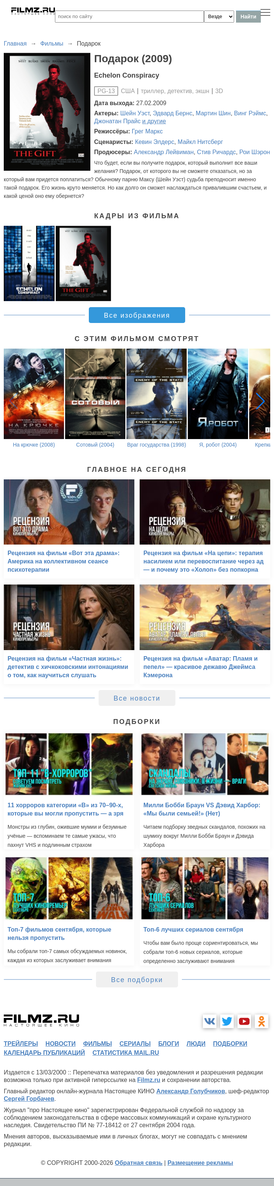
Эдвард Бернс (172, 113)
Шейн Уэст (135, 113)
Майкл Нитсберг (200, 142)
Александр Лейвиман (163, 152)
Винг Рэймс (250, 113)
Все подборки (137, 980)
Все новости (137, 698)
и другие (154, 121)
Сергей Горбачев (29, 1099)
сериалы (135, 1044)
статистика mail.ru (126, 1053)
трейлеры (21, 1044)
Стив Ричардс (216, 152)
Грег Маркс (147, 131)
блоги (168, 1044)
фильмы (97, 1044)
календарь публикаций (44, 1053)
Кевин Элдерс (154, 142)
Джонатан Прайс (117, 121)
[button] (260, 401)
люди (196, 1044)
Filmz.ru (148, 1080)
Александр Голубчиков (190, 1091)
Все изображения (137, 315)
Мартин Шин (213, 113)
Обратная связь (139, 1163)
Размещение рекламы (200, 1163)
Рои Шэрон (254, 152)
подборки (230, 1044)
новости (61, 1044)
